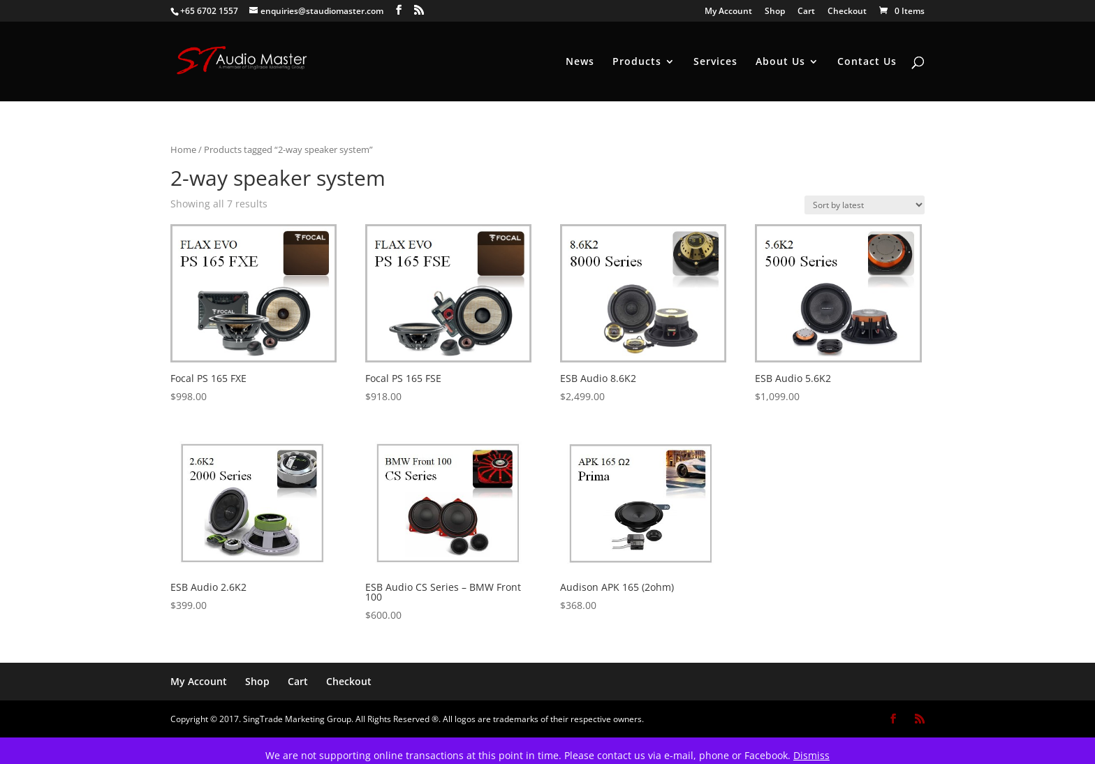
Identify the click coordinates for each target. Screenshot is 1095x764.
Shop (775, 12)
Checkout (847, 12)
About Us (780, 62)
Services (715, 62)
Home (183, 149)
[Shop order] (864, 205)
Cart (806, 12)
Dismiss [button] (811, 755)
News (580, 62)
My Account (728, 12)
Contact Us (867, 62)
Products (636, 62)
